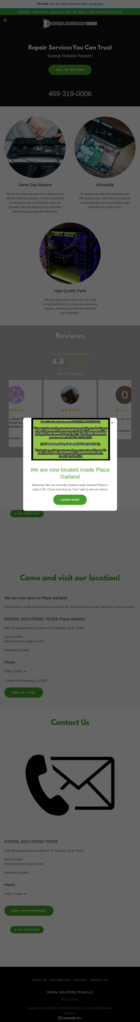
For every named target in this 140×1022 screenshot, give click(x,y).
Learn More (70, 499)
